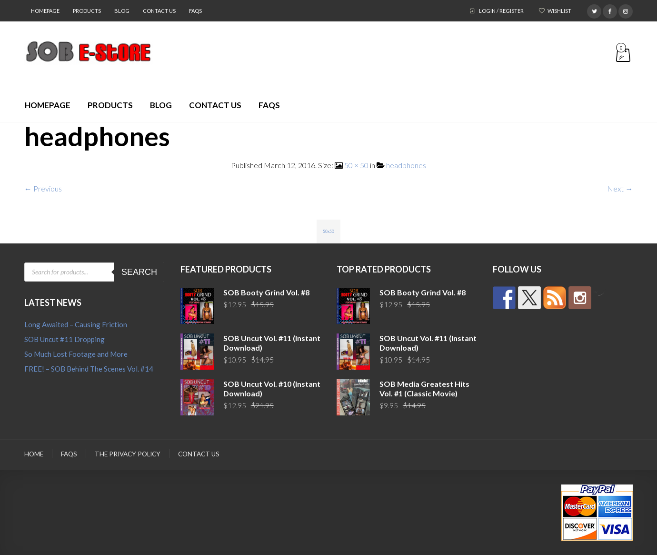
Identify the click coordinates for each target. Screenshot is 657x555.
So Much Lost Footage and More (76, 354)
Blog (121, 11)
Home (33, 454)
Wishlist (559, 11)
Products (87, 11)
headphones (406, 165)
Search (139, 272)
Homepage (45, 11)
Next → (620, 188)
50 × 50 (356, 165)
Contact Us (159, 11)
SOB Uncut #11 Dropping (64, 339)
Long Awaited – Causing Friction (75, 324)
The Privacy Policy (127, 454)
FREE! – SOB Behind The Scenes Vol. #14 (88, 368)
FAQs (195, 11)
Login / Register (501, 11)
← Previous (43, 188)
